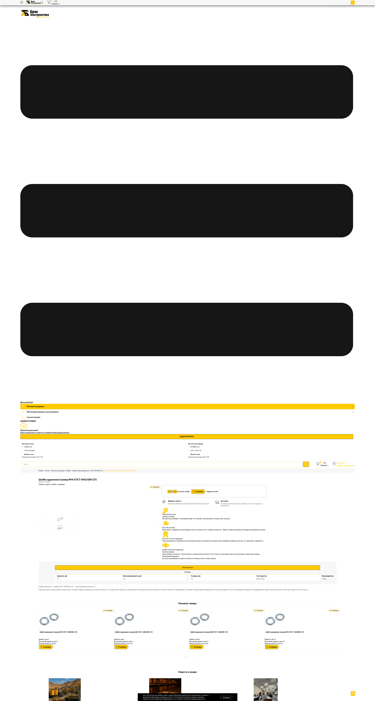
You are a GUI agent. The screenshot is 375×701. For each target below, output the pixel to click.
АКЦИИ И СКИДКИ (28, 421)
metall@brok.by (195, 447)
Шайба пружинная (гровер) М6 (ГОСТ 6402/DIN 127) (134, 632)
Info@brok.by (28, 447)
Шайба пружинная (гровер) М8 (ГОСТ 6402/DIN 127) (209, 632)
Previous (37, 631)
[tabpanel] (76, 629)
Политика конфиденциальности (194, 699)
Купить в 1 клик (212, 491)
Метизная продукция (187, 406)
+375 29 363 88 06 (29, 450)
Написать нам (28, 454)
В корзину (199, 491)
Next (341, 631)
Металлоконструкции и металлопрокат (187, 412)
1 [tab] (186, 657)
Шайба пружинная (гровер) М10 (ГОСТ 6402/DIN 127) (285, 632)
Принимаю (226, 697)
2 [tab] (189, 657)
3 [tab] (192, 657)
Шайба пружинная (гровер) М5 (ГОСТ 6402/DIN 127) (58, 632)
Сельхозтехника (30, 417)
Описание (187, 572)
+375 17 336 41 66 (195, 450)
